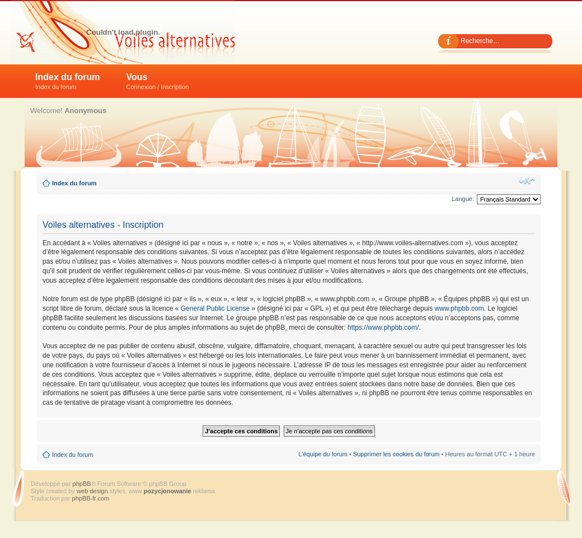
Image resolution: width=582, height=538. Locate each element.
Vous (157, 81)
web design (93, 491)
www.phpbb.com (459, 308)
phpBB (82, 483)
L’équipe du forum (322, 454)
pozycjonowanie (167, 491)
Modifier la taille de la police (527, 181)
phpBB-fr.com (91, 498)
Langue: (463, 198)
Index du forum (67, 81)
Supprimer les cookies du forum (396, 454)
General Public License (215, 308)
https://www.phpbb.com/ (383, 327)
